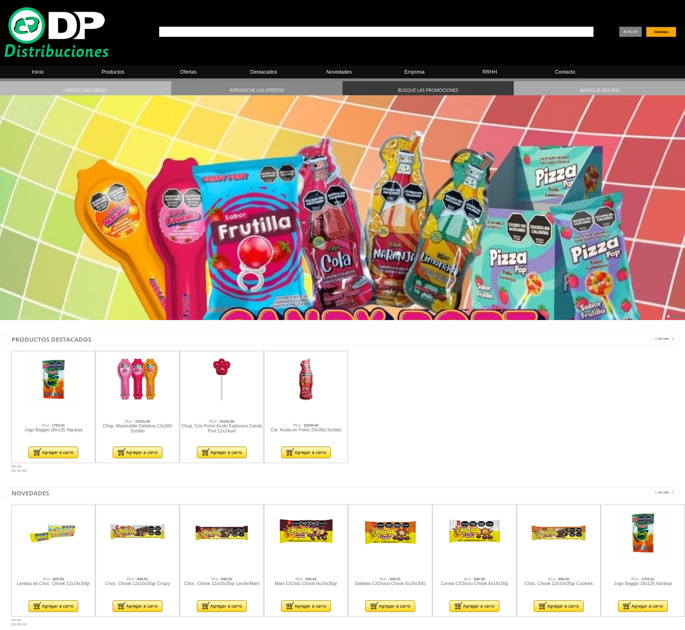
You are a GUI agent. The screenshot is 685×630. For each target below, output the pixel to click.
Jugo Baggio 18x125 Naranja (53, 429)
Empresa (414, 72)
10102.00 (226, 421)
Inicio (38, 72)
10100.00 (310, 425)
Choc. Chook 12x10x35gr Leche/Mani (221, 583)
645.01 (395, 579)
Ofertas (188, 72)
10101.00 (142, 421)
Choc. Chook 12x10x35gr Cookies (559, 583)
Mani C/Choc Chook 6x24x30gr (306, 583)
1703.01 (58, 425)
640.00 (563, 579)
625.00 (58, 579)
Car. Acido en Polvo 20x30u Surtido (306, 429)
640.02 (226, 579)
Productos (113, 72)
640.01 (142, 579)
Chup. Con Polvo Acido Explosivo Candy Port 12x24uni (221, 428)
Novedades (339, 72)
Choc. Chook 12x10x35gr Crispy (137, 583)
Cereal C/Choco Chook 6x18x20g (474, 583)
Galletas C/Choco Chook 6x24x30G (390, 583)
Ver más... (664, 338)
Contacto (565, 72)
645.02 (310, 579)
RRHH (490, 72)
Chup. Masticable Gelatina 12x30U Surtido (137, 428)
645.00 (479, 579)
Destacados (263, 72)
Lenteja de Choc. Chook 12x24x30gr (53, 583)
